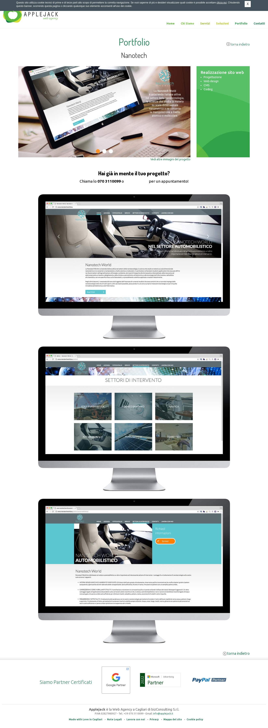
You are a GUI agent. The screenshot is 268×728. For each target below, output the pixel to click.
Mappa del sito (172, 719)
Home (170, 23)
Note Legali (114, 719)
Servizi (205, 23)
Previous (24, 146)
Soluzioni (222, 23)
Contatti (259, 23)
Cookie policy (195, 719)
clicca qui (222, 2)
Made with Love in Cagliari (85, 719)
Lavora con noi (135, 719)
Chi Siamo (187, 23)
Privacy (154, 719)
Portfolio (241, 23)
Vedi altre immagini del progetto (170, 159)
